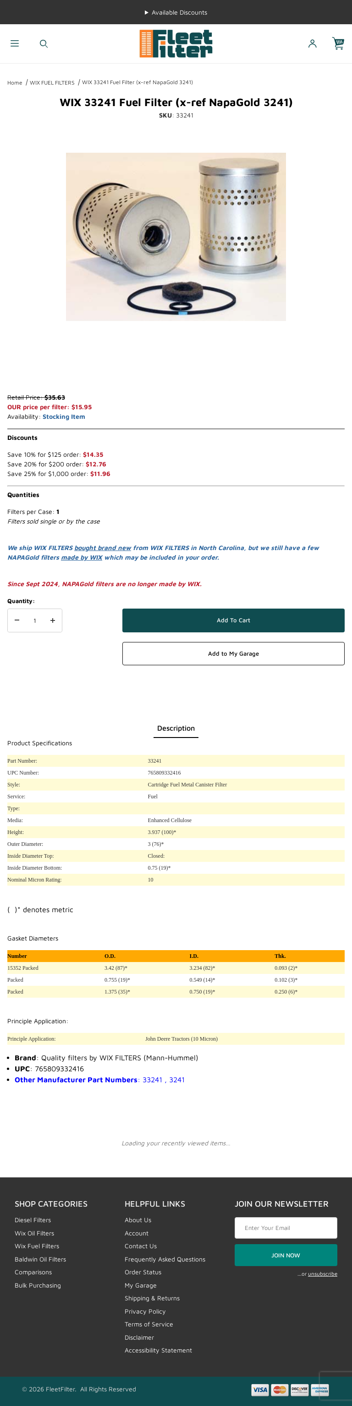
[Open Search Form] (44, 43)
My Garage (141, 1285)
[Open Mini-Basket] (342, 43)
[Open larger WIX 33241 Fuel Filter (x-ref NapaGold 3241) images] (176, 237)
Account (136, 1233)
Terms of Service (149, 1324)
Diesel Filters (33, 1220)
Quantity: (21, 600)
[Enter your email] (286, 1228)
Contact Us (141, 1246)
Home (14, 82)
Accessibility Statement (158, 1350)
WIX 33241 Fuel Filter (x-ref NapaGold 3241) (137, 82)
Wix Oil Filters (34, 1233)
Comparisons (33, 1272)
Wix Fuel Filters (37, 1246)
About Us (138, 1220)
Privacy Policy (145, 1311)
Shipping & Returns (152, 1298)
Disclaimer (139, 1337)
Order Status (143, 1272)
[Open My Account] (312, 43)
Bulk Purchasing (38, 1285)
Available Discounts (179, 12)
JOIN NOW (285, 1255)
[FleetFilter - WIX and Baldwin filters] (176, 43)
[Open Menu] (14, 43)
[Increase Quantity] (53, 620)
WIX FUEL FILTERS (52, 82)
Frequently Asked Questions (165, 1259)
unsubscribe (322, 1274)
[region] (176, 370)
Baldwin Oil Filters (40, 1259)
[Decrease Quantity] (17, 620)
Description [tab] (176, 728)
